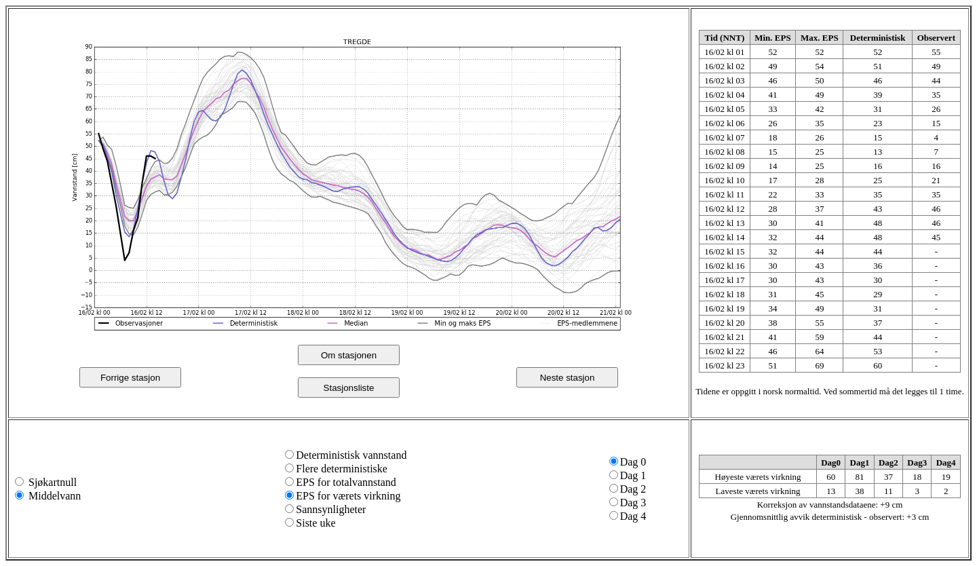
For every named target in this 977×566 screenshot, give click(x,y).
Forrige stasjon (130, 378)
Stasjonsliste (349, 388)
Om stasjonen (349, 355)
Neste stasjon (567, 378)
